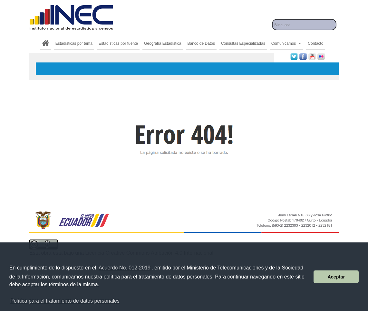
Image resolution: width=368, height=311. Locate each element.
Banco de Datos (201, 43)
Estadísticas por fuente (118, 43)
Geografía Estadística (162, 43)
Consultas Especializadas (243, 43)
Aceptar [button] (336, 276)
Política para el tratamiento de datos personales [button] (65, 301)
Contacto (315, 43)
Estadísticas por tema (73, 43)
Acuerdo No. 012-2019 (124, 267)
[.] (45, 43)
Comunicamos (286, 43)
